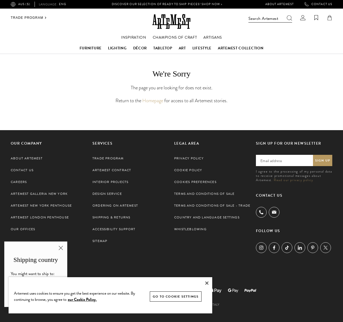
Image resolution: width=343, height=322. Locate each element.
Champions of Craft (175, 37)
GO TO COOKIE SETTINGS (176, 296)
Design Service (107, 193)
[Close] (206, 283)
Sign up (322, 160)
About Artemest (279, 4)
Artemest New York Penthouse (41, 205)
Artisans (212, 37)
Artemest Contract (111, 170)
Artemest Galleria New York (39, 193)
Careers (19, 182)
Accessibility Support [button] (113, 229)
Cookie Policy (188, 170)
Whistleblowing (190, 229)
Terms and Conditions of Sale (204, 193)
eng (52, 4)
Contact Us (318, 4)
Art (182, 48)
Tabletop (162, 48)
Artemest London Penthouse (40, 217)
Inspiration (133, 37)
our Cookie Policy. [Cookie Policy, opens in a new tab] (82, 299)
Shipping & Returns (111, 217)
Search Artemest (270, 18)
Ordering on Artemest (115, 205)
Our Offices (23, 229)
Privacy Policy (189, 158)
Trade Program (29, 18)
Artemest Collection (240, 48)
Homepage (152, 100)
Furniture (91, 48)
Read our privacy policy (293, 180)
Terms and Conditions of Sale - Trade (212, 205)
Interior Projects (110, 182)
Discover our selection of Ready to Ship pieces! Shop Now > (167, 4)
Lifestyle (201, 48)
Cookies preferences (195, 182)
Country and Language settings (207, 217)
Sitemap (99, 241)
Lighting (117, 48)
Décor (140, 48)
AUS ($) (20, 4)
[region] (110, 295)
